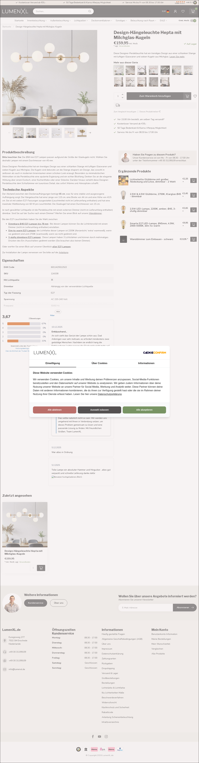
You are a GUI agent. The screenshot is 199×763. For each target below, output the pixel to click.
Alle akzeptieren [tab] (144, 410)
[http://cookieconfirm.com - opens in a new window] (154, 352)
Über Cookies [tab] (99, 363)
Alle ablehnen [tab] (55, 410)
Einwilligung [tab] (52, 363)
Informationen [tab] (146, 363)
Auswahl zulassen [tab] (99, 410)
